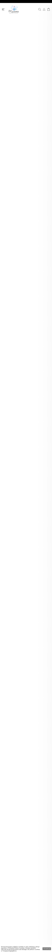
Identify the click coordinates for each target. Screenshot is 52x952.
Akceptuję (46, 949)
